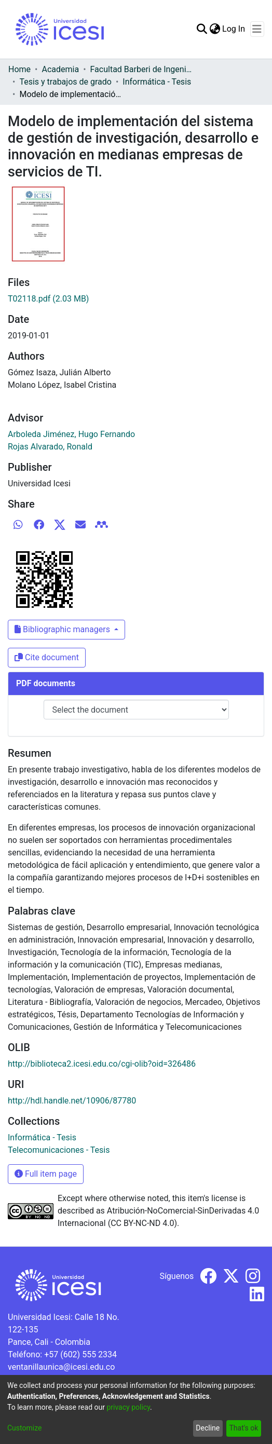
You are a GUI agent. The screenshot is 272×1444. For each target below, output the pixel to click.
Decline (208, 1428)
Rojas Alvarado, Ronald (50, 447)
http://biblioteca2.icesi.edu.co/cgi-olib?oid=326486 (102, 1064)
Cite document (47, 657)
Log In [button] (234, 29)
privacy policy (128, 1407)
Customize (24, 1428)
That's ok (243, 1428)
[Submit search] (201, 29)
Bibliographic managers (63, 629)
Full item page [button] (46, 1174)
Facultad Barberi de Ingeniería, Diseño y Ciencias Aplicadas (142, 69)
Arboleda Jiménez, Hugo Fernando (71, 434)
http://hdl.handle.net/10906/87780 (72, 1101)
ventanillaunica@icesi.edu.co (61, 1367)
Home (19, 69)
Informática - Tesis (157, 82)
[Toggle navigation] (257, 29)
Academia (60, 69)
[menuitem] (214, 29)
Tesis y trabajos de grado (65, 82)
